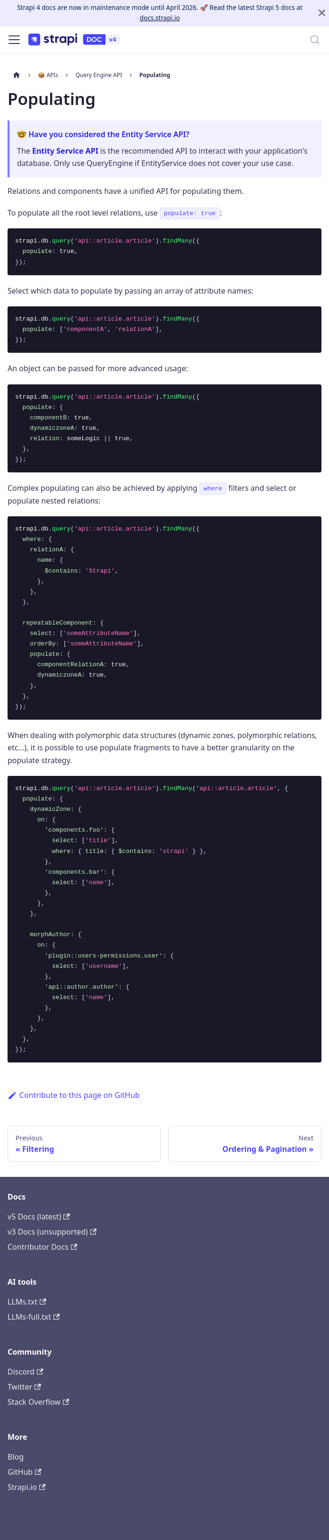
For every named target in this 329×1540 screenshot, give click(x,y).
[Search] (314, 39)
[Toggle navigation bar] (14, 39)
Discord (25, 1371)
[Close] (322, 13)
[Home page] (17, 75)
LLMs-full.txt (34, 1317)
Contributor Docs (42, 1247)
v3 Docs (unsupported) (52, 1232)
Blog (16, 1457)
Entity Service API (65, 151)
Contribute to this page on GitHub (74, 1095)
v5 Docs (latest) (39, 1216)
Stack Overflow (38, 1402)
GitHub (24, 1472)
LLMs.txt (27, 1301)
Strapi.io (26, 1487)
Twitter (24, 1387)
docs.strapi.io (160, 17)
